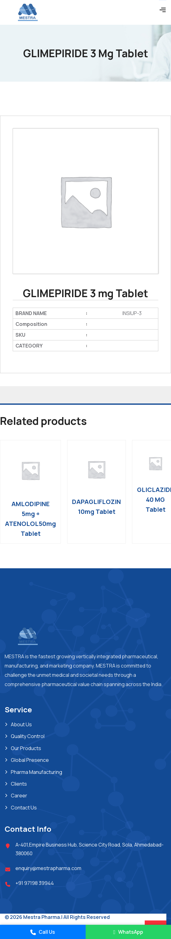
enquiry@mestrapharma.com (48, 868)
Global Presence (30, 760)
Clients (19, 783)
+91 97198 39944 (34, 883)
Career (19, 795)
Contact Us (24, 807)
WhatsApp (128, 931)
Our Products (26, 748)
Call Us (42, 931)
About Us (21, 724)
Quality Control (28, 736)
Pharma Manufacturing (36, 772)
